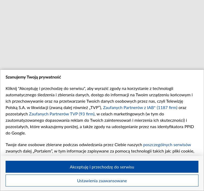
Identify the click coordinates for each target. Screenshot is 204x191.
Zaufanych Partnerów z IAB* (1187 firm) (140, 107)
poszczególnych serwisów (167, 144)
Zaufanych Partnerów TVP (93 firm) (62, 113)
